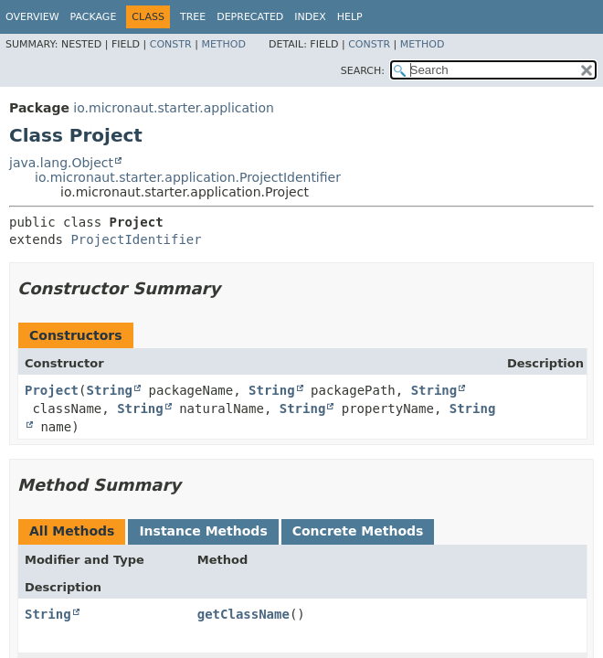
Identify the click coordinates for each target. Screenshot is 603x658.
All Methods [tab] (71, 531)
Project (52, 390)
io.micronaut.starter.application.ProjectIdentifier (188, 177)
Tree (193, 17)
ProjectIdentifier (135, 239)
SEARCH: (363, 71)
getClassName (243, 614)
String (109, 390)
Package (93, 17)
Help (350, 17)
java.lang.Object (61, 162)
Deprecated (250, 17)
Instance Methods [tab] (203, 531)
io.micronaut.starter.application (173, 108)
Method (223, 44)
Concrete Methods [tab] (358, 531)
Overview (32, 17)
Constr (171, 44)
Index (309, 17)
